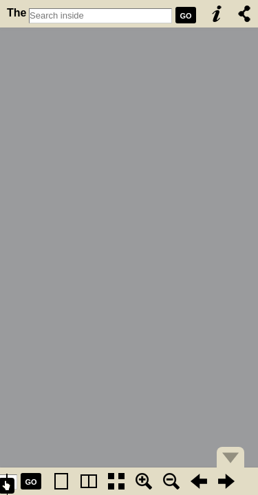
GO (185, 16)
